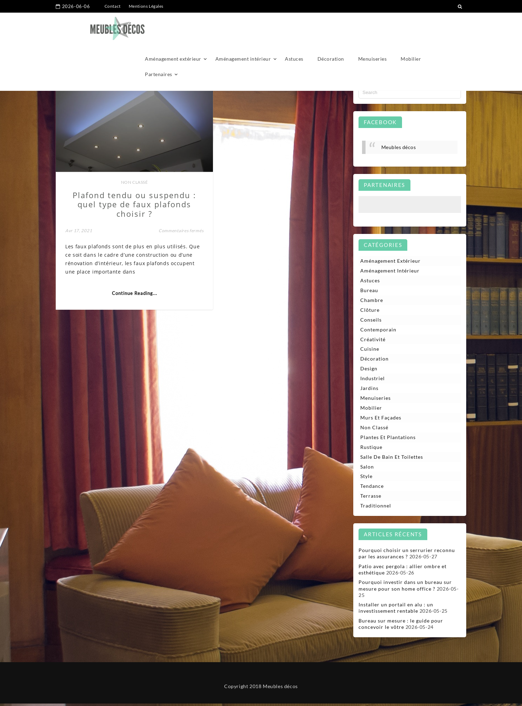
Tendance (372, 488)
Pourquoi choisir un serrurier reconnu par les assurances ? (407, 556)
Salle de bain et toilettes (391, 459)
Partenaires (158, 43)
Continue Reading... (124, 290)
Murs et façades (380, 419)
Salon (367, 468)
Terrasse (370, 498)
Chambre (371, 300)
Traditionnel (375, 508)
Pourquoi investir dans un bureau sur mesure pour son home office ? (405, 587)
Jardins (369, 389)
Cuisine (369, 350)
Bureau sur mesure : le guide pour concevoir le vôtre (401, 626)
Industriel (372, 379)
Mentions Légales (146, 6)
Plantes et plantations (388, 439)
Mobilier (411, 27)
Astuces (294, 27)
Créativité (373, 340)
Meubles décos (398, 147)
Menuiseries (372, 27)
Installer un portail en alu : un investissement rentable (396, 610)
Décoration (330, 27)
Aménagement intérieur (243, 27)
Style (366, 478)
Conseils (371, 320)
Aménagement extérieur (173, 27)
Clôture (370, 310)
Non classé (124, 171)
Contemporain (378, 330)
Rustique (371, 449)
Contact (113, 6)
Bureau (369, 291)
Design (368, 369)
